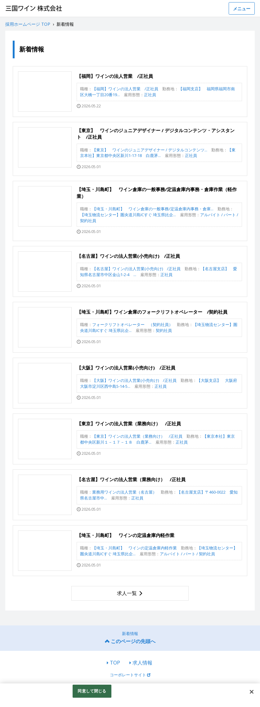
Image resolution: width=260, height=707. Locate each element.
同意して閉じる (92, 691)
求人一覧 (127, 593)
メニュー (241, 8)
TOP (115, 662)
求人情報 (142, 662)
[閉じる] (251, 692)
